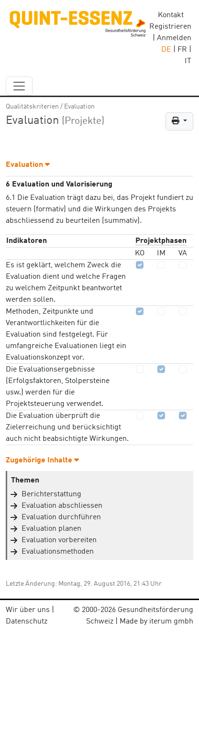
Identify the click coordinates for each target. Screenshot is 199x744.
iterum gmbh (171, 621)
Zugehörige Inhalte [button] (42, 460)
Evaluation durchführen (61, 517)
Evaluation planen (51, 529)
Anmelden (174, 38)
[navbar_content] (19, 86)
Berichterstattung (51, 494)
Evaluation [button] (28, 165)
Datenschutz (26, 621)
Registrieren (170, 27)
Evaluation (79, 106)
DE (166, 50)
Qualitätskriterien (32, 106)
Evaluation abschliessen (62, 506)
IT (188, 61)
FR (182, 50)
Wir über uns (28, 610)
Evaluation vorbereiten (59, 540)
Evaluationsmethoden (58, 552)
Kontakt (171, 15)
